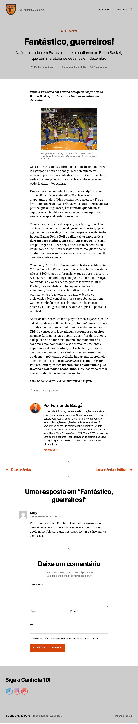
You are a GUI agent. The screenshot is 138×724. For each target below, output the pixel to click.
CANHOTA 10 (22, 716)
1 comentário (100, 67)
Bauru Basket (69, 31)
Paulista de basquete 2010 (47, 390)
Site (32, 625)
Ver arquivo (50, 450)
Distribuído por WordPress (47, 716)
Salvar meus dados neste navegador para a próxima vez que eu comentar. (66, 639)
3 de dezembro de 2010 (74, 67)
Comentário (36, 585)
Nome (33, 612)
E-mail (74, 612)
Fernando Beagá (46, 67)
